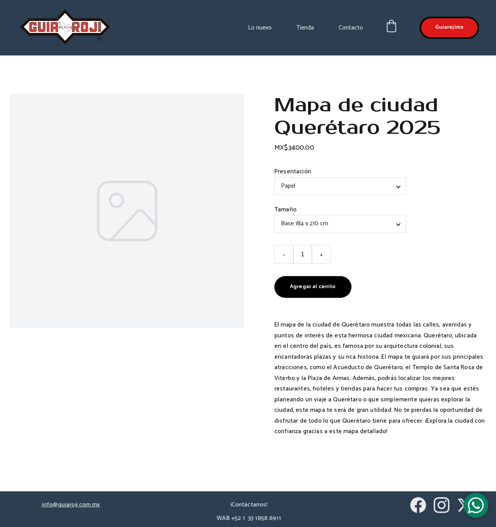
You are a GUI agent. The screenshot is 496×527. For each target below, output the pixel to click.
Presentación (292, 171)
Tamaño (285, 209)
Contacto (351, 27)
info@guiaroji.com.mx (71, 505)
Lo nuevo (260, 27)
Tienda (305, 27)
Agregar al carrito (313, 286)
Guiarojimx (449, 27)
